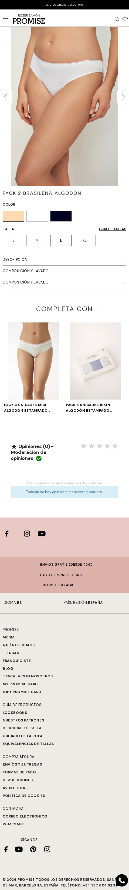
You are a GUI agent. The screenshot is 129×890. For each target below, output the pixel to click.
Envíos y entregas (22, 764)
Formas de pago (19, 772)
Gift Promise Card (22, 692)
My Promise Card (20, 684)
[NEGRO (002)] (61, 217)
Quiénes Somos (19, 645)
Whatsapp (13, 824)
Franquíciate (17, 660)
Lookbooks (15, 712)
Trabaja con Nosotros (28, 676)
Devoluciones (18, 780)
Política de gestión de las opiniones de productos (64, 483)
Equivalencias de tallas (28, 743)
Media (9, 637)
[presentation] (7, 97)
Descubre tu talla (22, 728)
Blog (8, 668)
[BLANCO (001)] (37, 217)
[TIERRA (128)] (13, 217)
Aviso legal (15, 788)
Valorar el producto (64, 475)
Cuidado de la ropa (23, 736)
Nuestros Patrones (23, 720)
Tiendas (11, 653)
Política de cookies (24, 795)
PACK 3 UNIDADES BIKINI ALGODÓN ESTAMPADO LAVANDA (88, 408)
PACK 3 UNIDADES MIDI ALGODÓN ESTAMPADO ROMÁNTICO (25, 408)
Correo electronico (25, 816)
